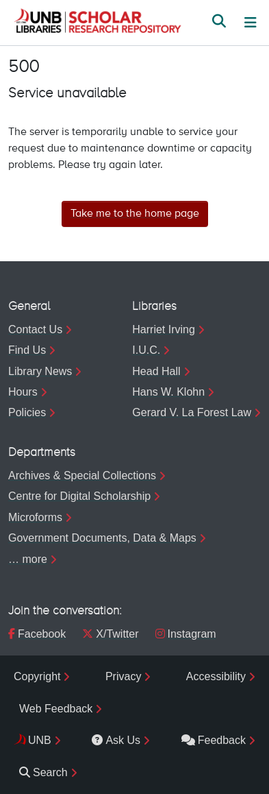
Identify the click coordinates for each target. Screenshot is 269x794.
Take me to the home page (135, 213)
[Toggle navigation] (250, 23)
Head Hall (156, 371)
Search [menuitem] (43, 772)
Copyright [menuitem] (37, 676)
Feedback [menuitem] (213, 740)
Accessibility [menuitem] (216, 676)
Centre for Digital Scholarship (79, 496)
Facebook (37, 634)
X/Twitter (110, 634)
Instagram (185, 634)
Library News (40, 371)
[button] (97, 22)
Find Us (27, 350)
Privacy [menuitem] (123, 676)
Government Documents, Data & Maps (102, 538)
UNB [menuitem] (39, 740)
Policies (27, 412)
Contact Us (35, 329)
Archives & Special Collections (82, 475)
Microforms (35, 517)
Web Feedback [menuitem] (55, 708)
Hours (23, 392)
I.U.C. (146, 350)
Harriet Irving (163, 329)
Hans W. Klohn (168, 392)
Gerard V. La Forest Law (191, 412)
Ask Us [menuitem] (116, 740)
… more (27, 559)
